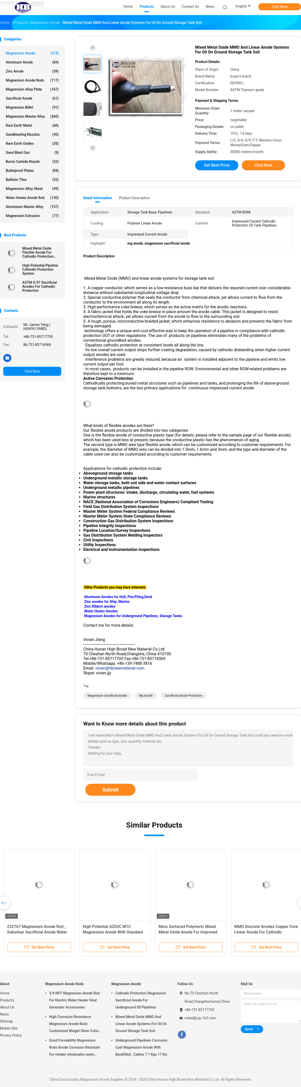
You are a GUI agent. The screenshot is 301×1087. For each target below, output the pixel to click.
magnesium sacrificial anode (107, 695)
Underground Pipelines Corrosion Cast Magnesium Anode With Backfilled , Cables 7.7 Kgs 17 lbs (141, 1047)
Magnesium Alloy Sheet (32, 188)
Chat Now (279, 7)
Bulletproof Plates (32, 170)
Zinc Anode (32, 71)
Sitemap (6, 1021)
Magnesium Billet (32, 107)
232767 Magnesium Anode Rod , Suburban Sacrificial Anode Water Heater (37, 932)
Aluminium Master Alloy (32, 206)
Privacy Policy (11, 1035)
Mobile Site (9, 1028)
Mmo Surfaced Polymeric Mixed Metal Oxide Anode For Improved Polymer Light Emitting (188, 932)
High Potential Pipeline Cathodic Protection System (40, 269)
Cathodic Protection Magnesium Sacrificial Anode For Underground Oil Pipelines (140, 1000)
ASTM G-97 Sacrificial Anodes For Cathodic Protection (39, 286)
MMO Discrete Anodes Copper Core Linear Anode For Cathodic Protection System (266, 932)
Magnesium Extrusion (32, 215)
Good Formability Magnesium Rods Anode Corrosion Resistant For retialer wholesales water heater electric (74, 1048)
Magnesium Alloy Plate (32, 89)
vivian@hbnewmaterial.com (119, 668)
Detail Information (97, 198)
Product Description (134, 198)
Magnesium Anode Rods (32, 80)
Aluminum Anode (32, 62)
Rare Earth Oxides (32, 143)
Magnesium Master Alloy (32, 116)
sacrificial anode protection (183, 695)
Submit (110, 790)
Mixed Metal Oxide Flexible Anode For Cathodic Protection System (37, 252)
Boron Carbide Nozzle (32, 161)
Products (7, 1000)
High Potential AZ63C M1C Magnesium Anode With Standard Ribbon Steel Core (113, 932)
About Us (7, 1007)
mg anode (146, 695)
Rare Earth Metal (32, 125)
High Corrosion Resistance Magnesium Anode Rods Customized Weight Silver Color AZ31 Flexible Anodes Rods (74, 1024)
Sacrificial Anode (32, 98)
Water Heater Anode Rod (32, 197)
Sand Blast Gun (32, 152)
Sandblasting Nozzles (32, 134)
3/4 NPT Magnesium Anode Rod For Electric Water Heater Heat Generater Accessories (74, 1000)
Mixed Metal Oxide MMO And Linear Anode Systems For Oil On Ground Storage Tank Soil (141, 1024)
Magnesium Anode (32, 53)
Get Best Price (217, 165)
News (4, 1014)
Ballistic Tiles (32, 179)
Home (5, 993)
